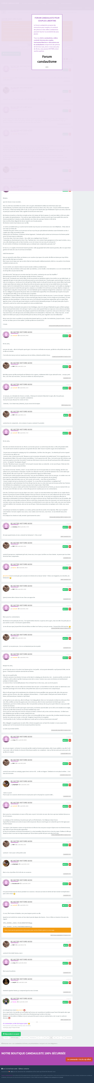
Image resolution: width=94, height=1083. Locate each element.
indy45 (56, 325)
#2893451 (68, 760)
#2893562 (68, 880)
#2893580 (68, 959)
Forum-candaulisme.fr (7, 1075)
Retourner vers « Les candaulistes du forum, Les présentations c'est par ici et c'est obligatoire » (29, 1043)
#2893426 (68, 605)
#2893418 (68, 429)
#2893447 (68, 736)
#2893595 (68, 979)
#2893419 (68, 523)
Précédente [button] (33, 1037)
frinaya (55, 935)
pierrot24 (60, 325)
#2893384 (68, 363)
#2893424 (68, 586)
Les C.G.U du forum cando (9, 1069)
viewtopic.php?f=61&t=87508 (11, 1027)
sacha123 (14, 335)
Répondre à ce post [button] (11, 1034)
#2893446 (68, 654)
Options (6, 1037)
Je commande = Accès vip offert (79, 1059)
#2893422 (68, 543)
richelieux (58, 517)
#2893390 (68, 411)
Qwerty (14, 567)
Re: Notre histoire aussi (21, 332)
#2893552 (68, 861)
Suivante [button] (69, 1037)
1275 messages (15, 1037)
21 (51, 1037)
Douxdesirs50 (15, 883)
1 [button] (38, 1037)
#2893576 (68, 941)
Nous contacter (24, 1069)
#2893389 (68, 384)
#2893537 (68, 781)
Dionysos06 (52, 325)
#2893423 (68, 564)
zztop (61, 628)
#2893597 (68, 998)
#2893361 (68, 332)
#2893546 (68, 841)
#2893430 (68, 635)
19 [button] (44, 1037)
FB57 (62, 356)
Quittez (47, 66)
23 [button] (57, 1037)
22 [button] (54, 1037)
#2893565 (68, 902)
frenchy (66, 405)
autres (66, 325)
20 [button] (47, 1037)
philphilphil (15, 784)
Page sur (24, 1037)
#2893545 (68, 802)
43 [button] (64, 1037)
